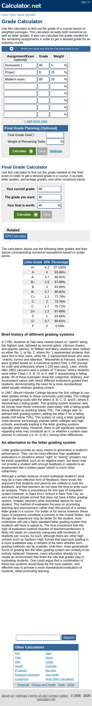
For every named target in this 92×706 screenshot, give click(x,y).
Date (48, 653)
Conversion (22, 679)
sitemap (21, 695)
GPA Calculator (15, 236)
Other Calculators (29, 647)
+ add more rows (35, 121)
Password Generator (27, 674)
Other (71, 684)
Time (18, 657)
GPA (17, 661)
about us (7, 695)
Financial (23, 684)
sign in (85, 2)
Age (17, 653)
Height (19, 666)
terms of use (38, 695)
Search (68, 637)
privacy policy (58, 695)
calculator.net (46, 699)
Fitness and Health (44, 684)
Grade (49, 661)
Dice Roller (52, 674)
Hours (49, 657)
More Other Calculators (60, 679)
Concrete (51, 666)
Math (61, 684)
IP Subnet (21, 670)
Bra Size (51, 670)
